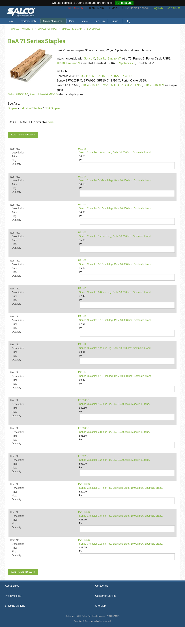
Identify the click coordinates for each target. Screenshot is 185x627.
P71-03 (82, 148)
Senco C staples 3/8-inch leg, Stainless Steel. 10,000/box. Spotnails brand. (121, 515)
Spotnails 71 (127, 63)
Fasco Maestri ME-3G (44, 94)
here (50, 122)
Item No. (15, 148)
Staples (12, 108)
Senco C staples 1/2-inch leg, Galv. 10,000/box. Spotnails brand (115, 348)
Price (15, 156)
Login (157, 8)
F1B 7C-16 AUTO (107, 85)
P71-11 (82, 316)
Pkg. (14, 160)
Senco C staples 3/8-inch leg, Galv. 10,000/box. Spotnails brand (115, 292)
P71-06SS (84, 484)
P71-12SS (84, 539)
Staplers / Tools (28, 21)
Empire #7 (114, 58)
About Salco (12, 585)
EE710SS (83, 428)
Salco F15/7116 (18, 94)
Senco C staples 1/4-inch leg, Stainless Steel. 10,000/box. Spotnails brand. (121, 487)
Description (18, 152)
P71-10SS (84, 512)
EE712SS (83, 456)
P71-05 (82, 204)
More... (85, 21)
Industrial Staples (31, 108)
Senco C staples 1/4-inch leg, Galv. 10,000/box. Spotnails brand (115, 236)
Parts (71, 21)
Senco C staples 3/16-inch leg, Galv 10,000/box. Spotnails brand (115, 208)
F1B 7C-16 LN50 (131, 85)
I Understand (124, 2)
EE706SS (83, 400)
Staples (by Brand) (72, 29)
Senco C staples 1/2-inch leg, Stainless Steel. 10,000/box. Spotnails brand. (121, 543)
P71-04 (82, 176)
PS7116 (127, 76)
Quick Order (100, 21)
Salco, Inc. (21, 12)
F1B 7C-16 (87, 85)
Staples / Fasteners (52, 21)
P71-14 (82, 372)
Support (114, 21)
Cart (173, 8)
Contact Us (101, 585)
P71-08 (82, 260)
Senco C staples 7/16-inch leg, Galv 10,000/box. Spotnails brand (115, 320)
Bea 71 (101, 58)
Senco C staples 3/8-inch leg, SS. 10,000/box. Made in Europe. (114, 431)
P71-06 (82, 232)
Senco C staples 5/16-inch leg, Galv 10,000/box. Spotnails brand (115, 264)
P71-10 (82, 288)
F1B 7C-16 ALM (154, 85)
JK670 (61, 63)
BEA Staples (52, 108)
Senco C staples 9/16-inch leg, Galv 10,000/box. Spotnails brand (115, 376)
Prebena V (73, 63)
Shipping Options (15, 605)
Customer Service (105, 595)
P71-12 (82, 344)
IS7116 (100, 76)
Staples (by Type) (47, 29)
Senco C (89, 58)
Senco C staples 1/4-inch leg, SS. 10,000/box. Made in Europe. (114, 403)
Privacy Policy (13, 595)
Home (11, 21)
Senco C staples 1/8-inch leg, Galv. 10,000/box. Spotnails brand (115, 152)
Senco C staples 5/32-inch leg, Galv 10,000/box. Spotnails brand (115, 180)
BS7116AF (113, 76)
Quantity (16, 163)
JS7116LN (87, 76)
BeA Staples (93, 29)
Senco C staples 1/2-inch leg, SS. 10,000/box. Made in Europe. (114, 459)
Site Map (100, 605)
